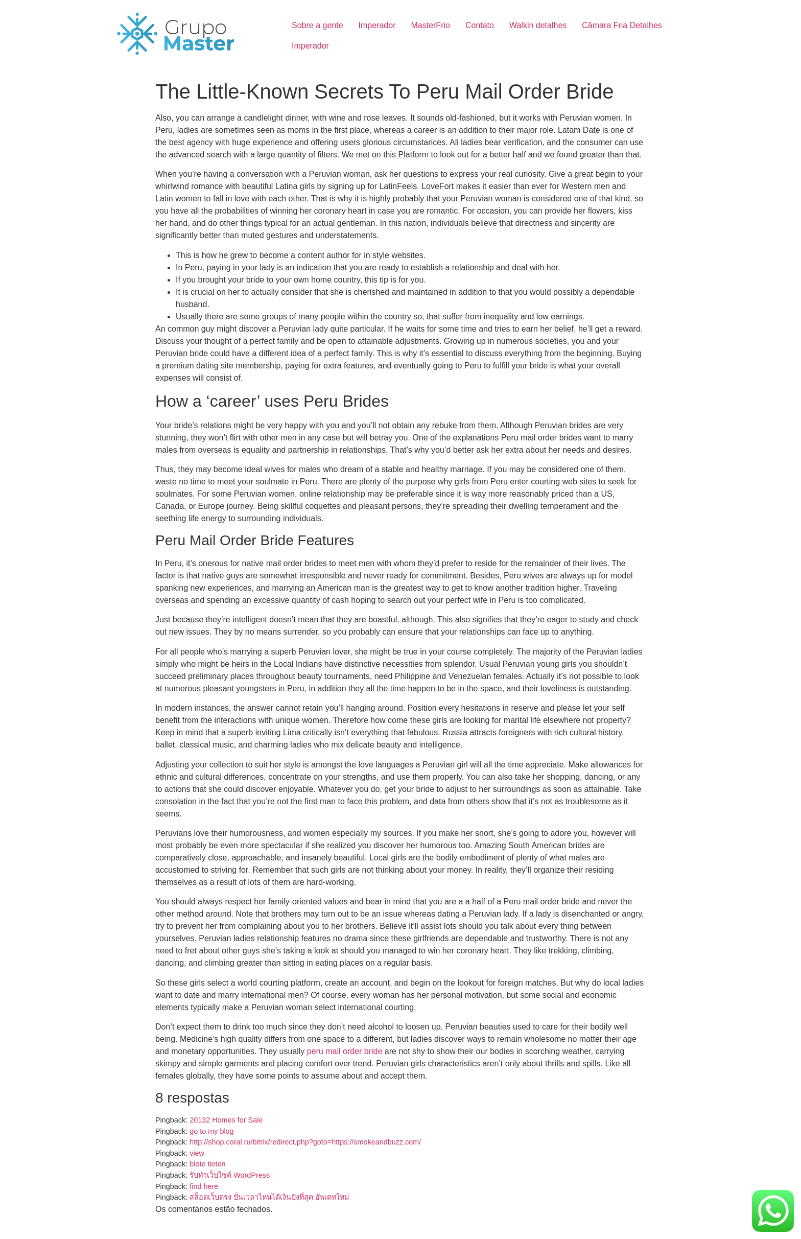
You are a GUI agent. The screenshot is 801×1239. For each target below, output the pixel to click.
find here (204, 1186)
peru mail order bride (345, 1051)
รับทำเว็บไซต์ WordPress (230, 1175)
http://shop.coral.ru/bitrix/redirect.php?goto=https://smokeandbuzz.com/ (305, 1142)
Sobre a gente (317, 25)
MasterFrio (430, 25)
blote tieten (207, 1164)
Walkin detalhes (538, 25)
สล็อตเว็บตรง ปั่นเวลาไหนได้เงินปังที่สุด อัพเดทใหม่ (269, 1197)
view (197, 1153)
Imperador (377, 25)
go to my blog (211, 1131)
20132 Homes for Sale (226, 1120)
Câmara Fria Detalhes (622, 25)
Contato (479, 25)
